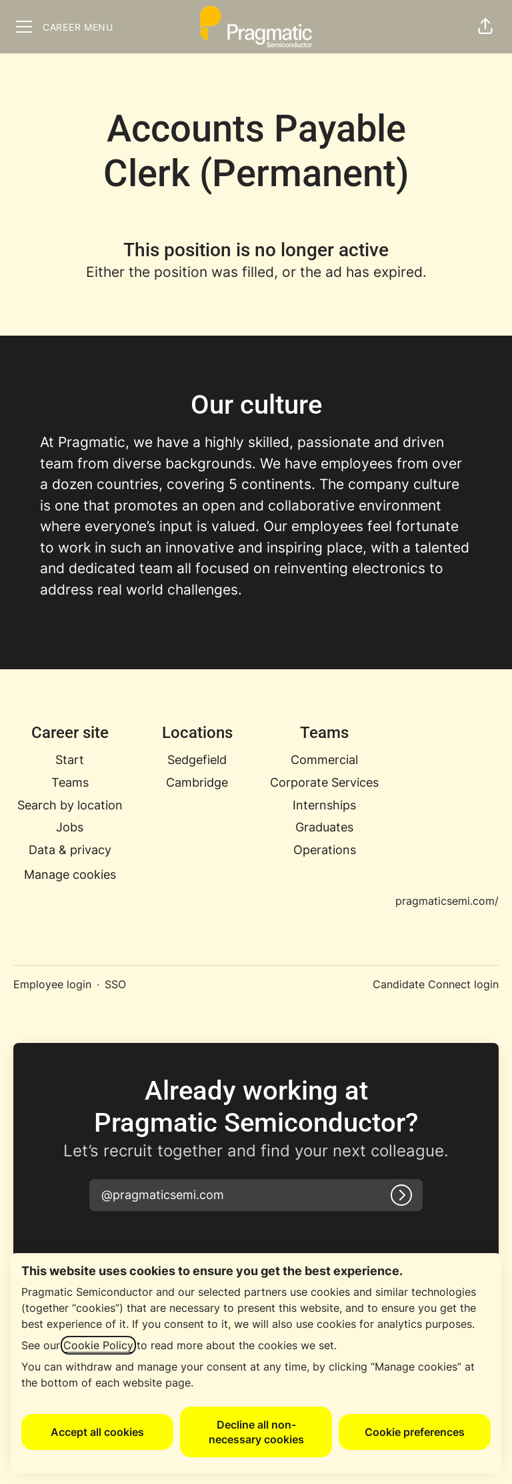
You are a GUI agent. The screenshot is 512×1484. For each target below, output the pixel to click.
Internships (324, 805)
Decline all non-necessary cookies (256, 1432)
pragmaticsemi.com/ (447, 900)
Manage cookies (70, 874)
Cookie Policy (98, 1345)
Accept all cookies (97, 1432)
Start (69, 760)
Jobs (69, 827)
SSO (115, 984)
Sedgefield (197, 760)
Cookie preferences (415, 1432)
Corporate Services (324, 782)
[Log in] (401, 1195)
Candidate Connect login (436, 984)
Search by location (70, 805)
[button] (485, 26)
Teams (70, 782)
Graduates (324, 827)
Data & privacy (70, 850)
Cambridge (197, 782)
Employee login (52, 984)
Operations (324, 850)
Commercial (324, 760)
